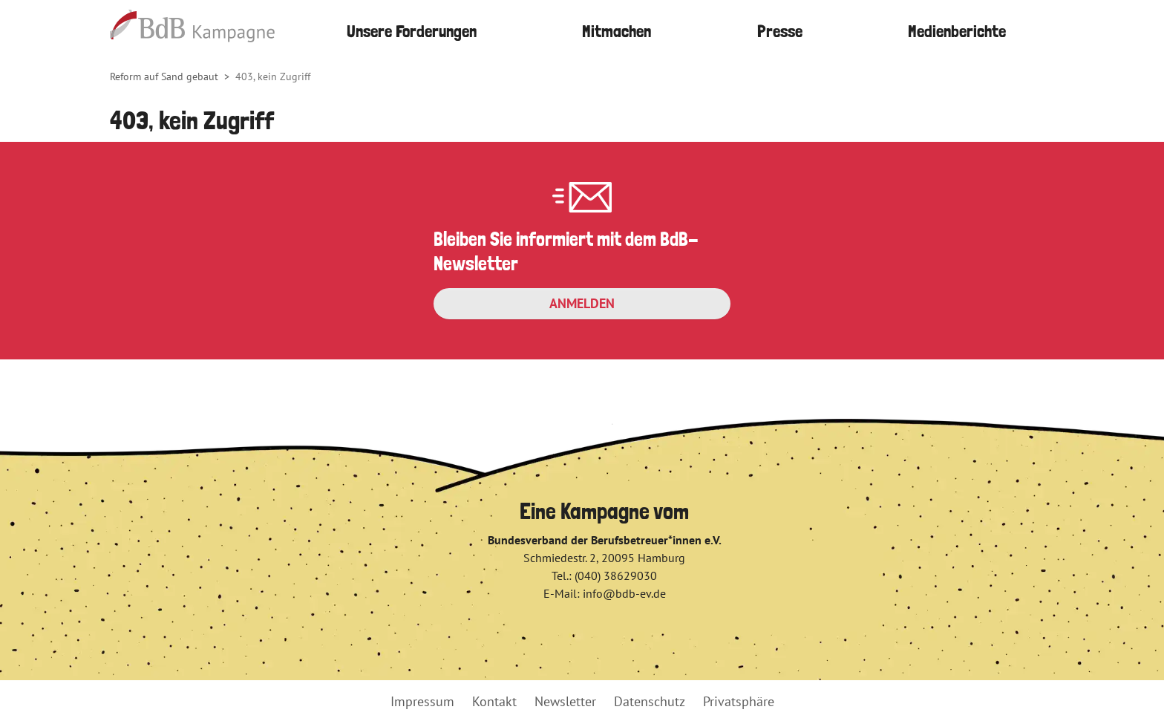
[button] (617, 31)
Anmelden (582, 303)
